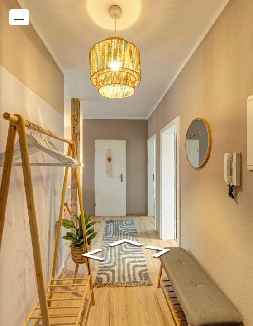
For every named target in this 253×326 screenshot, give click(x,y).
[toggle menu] (19, 17)
